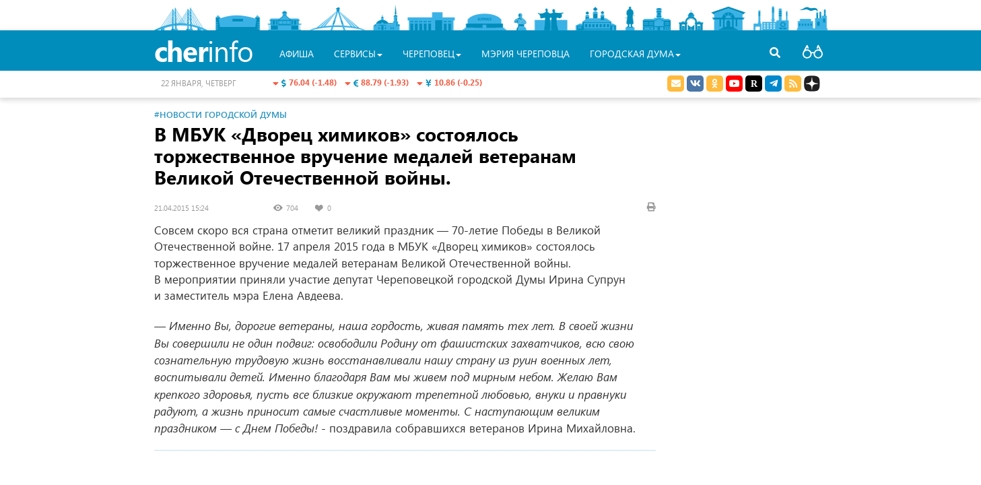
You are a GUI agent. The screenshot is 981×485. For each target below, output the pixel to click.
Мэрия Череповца (525, 53)
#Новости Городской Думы (220, 114)
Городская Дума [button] (635, 53)
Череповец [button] (432, 53)
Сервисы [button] (358, 53)
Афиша (296, 53)
